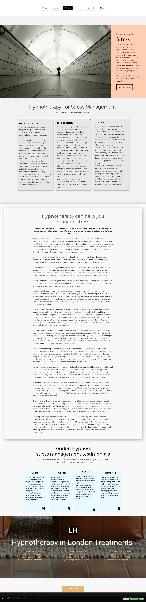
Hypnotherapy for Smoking (120, 554)
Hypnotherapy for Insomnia (76, 557)
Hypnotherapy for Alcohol (30, 551)
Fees (79, 8)
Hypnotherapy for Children (30, 557)
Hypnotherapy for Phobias (120, 551)
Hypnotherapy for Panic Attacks (76, 560)
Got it (141, 599)
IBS (70, 148)
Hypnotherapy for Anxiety (30, 554)
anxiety (75, 140)
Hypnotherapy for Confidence (30, 560)
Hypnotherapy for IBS (76, 554)
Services (68, 8)
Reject (126, 599)
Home (44, 8)
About (56, 8)
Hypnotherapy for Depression (76, 551)
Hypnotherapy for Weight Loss (119, 560)
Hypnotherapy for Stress (120, 557)
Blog (102, 8)
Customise (134, 599)
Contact (91, 8)
